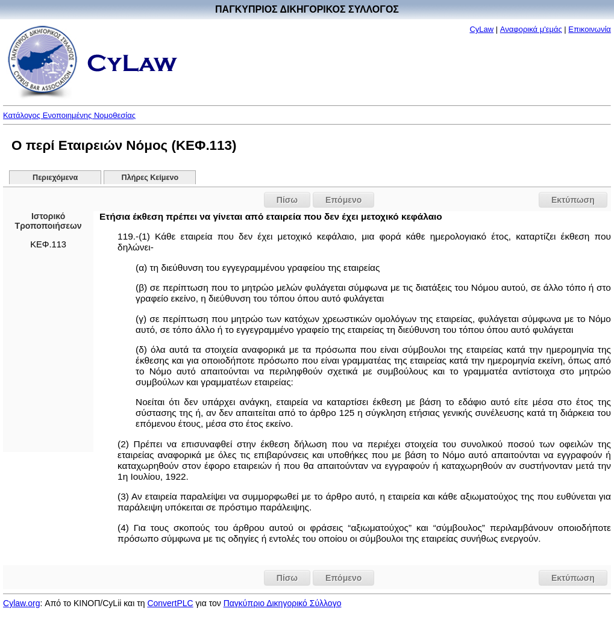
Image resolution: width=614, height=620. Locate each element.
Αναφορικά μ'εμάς (531, 29)
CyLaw (481, 29)
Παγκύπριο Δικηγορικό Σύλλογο (283, 603)
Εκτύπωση (573, 200)
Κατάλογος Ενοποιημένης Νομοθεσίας (69, 115)
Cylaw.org (21, 603)
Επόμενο (343, 200)
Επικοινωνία (589, 29)
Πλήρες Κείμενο (150, 177)
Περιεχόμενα (55, 177)
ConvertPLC (170, 603)
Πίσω (287, 200)
